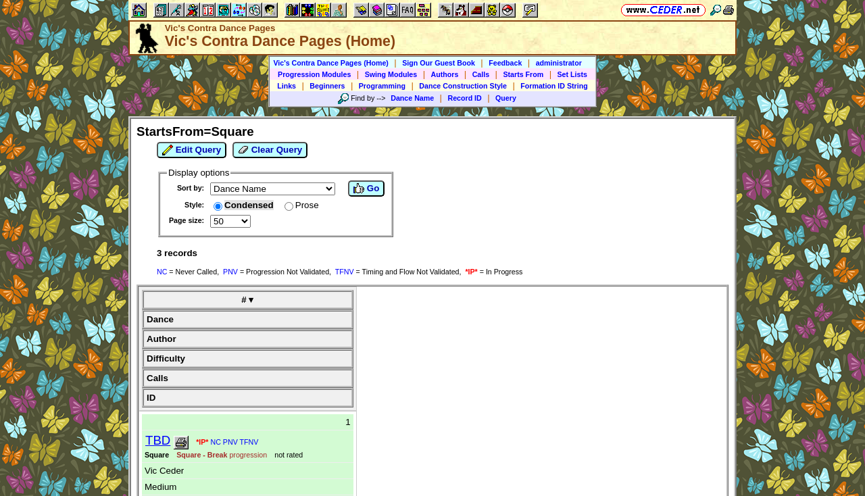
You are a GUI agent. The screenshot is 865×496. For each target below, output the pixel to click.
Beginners (327, 86)
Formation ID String (553, 86)
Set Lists (572, 74)
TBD (157, 440)
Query (505, 98)
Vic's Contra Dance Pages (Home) (331, 63)
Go (366, 188)
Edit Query (191, 150)
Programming (382, 86)
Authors (445, 74)
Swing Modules (391, 74)
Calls (480, 74)
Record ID (464, 98)
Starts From (523, 74)
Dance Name (412, 98)
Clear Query (270, 150)
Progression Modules (314, 74)
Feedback (505, 63)
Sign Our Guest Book (438, 63)
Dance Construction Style (463, 86)
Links (286, 86)
